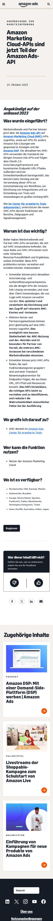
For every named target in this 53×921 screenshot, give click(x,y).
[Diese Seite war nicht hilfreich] (14, 583)
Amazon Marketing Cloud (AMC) (22, 136)
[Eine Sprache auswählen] (26, 890)
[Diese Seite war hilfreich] (38, 583)
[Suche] (48, 4)
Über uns (26, 911)
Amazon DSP (11, 150)
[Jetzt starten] (11, 528)
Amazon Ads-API (30, 132)
